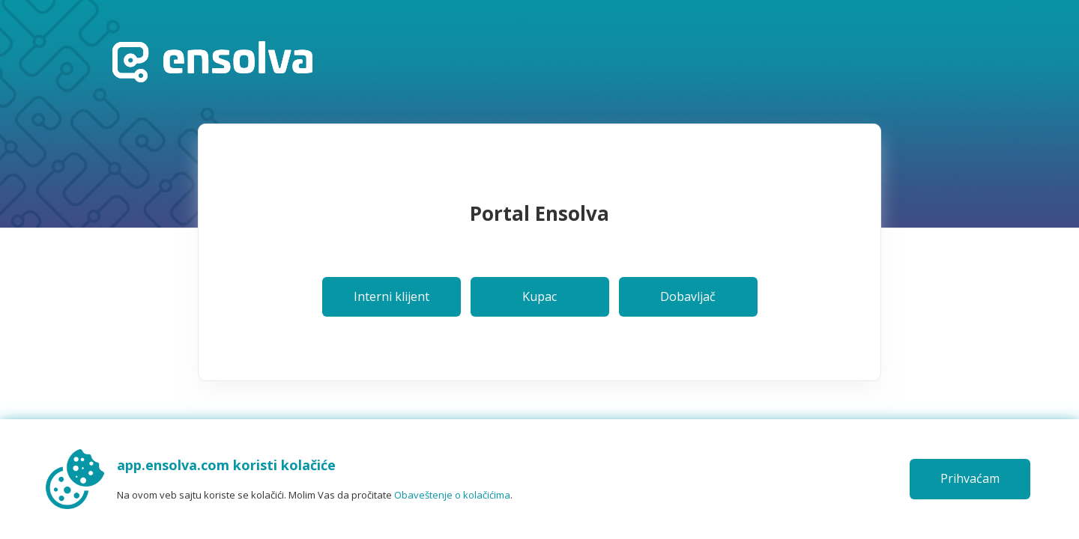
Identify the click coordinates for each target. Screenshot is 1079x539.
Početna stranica (212, 62)
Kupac (539, 296)
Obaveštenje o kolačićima (452, 495)
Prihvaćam (970, 478)
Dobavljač (688, 296)
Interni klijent (391, 296)
